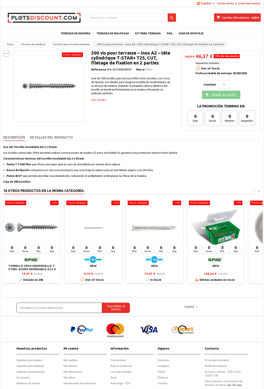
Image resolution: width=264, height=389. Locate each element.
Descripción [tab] (14, 137)
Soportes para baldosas (30, 366)
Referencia (98, 69)
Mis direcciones (73, 371)
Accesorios (23, 377)
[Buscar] (132, 17)
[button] (58, 332)
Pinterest (163, 377)
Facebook (163, 360)
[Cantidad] (224, 84)
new (93, 266)
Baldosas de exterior (28, 383)
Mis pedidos (71, 360)
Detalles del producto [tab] (51, 137)
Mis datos (69, 377)
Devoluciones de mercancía (80, 383)
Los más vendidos (121, 371)
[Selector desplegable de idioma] (206, 3)
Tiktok (161, 371)
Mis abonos (70, 366)
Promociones (118, 360)
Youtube (162, 383)
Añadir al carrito (220, 95)
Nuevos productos (121, 366)
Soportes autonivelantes (30, 371)
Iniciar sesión (225, 3)
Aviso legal (117, 383)
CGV (127, 383)
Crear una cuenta (249, 3)
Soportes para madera (29, 360)
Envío (114, 377)
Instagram (164, 366)
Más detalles (98, 99)
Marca (140, 69)
